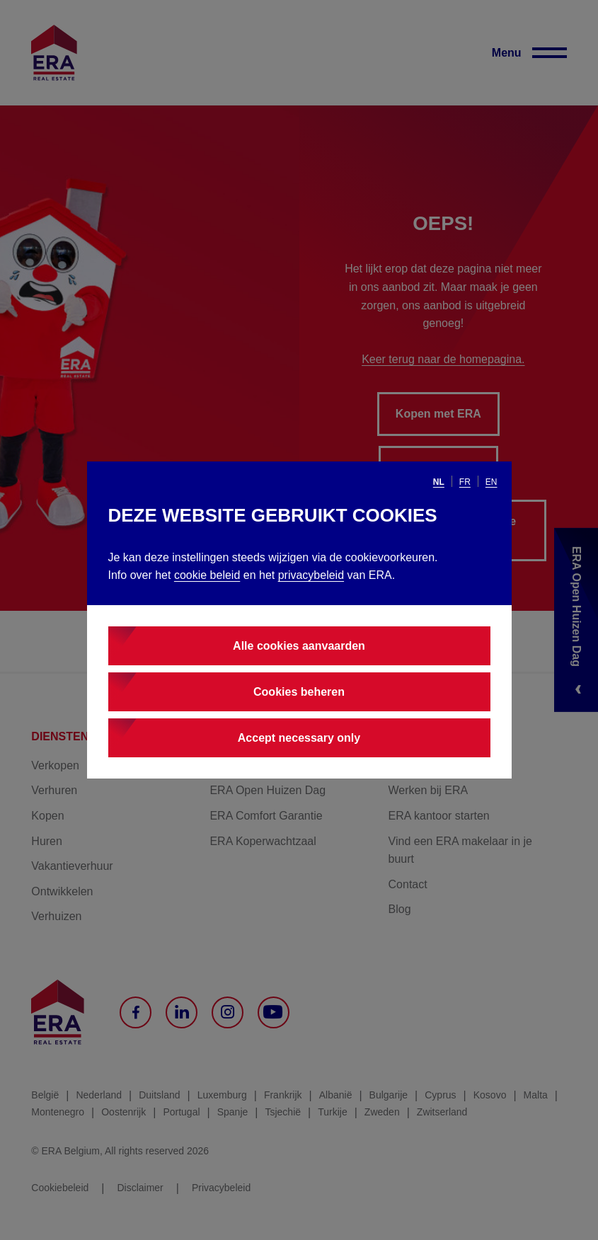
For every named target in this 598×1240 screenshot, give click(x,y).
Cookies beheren (299, 692)
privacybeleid (311, 575)
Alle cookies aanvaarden (299, 646)
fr (465, 482)
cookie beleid (207, 575)
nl (438, 482)
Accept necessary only (299, 738)
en (491, 482)
